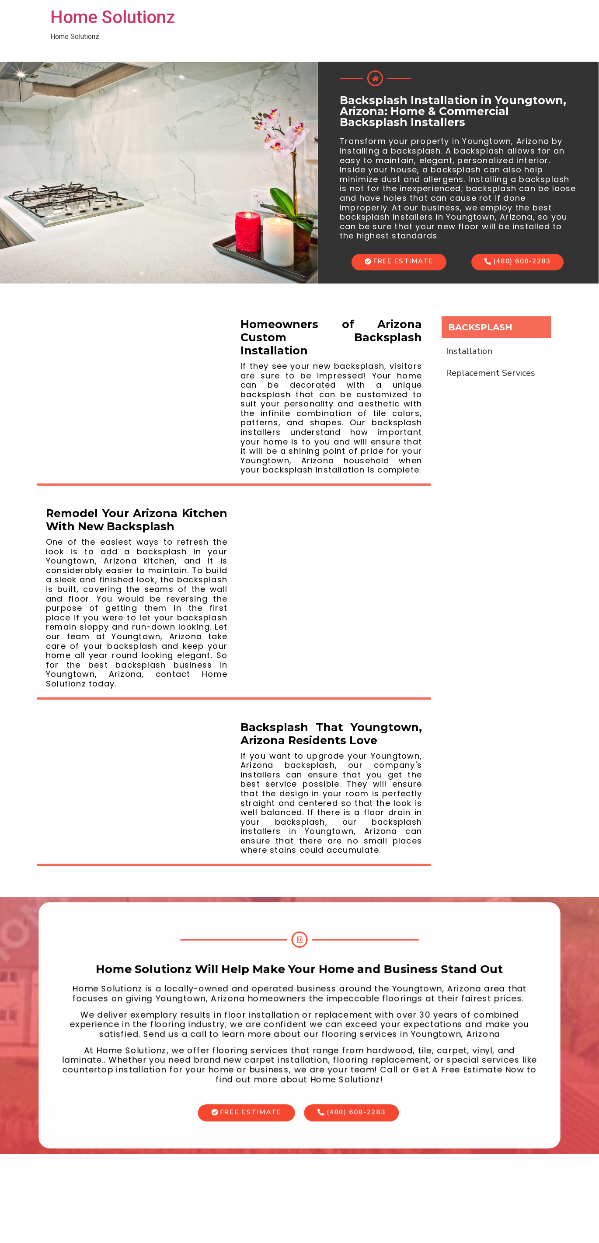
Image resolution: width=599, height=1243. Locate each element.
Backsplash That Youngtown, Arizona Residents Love (331, 734)
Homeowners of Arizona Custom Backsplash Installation (331, 337)
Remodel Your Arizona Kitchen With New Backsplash (136, 520)
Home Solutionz (112, 17)
